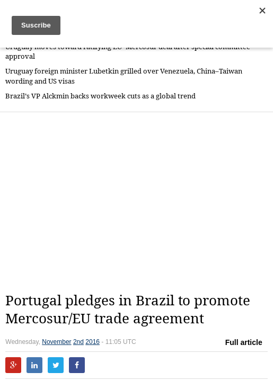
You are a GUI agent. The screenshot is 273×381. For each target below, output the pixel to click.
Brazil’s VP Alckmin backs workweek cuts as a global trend (100, 96)
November (56, 342)
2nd (78, 342)
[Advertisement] (138, 202)
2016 (92, 342)
